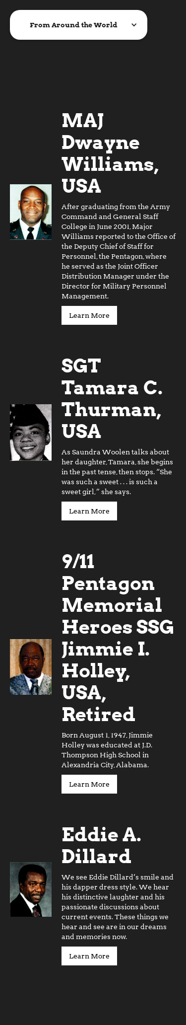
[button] (78, 25)
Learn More (89, 315)
